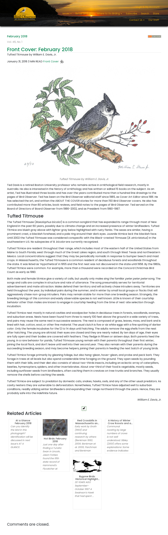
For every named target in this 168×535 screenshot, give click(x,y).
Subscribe (131, 13)
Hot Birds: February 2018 (55, 440)
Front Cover (51, 62)
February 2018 (17, 36)
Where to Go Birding (108, 13)
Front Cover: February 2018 (40, 49)
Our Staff (153, 20)
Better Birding (83, 13)
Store (156, 13)
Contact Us (136, 20)
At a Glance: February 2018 (23, 422)
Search (145, 13)
